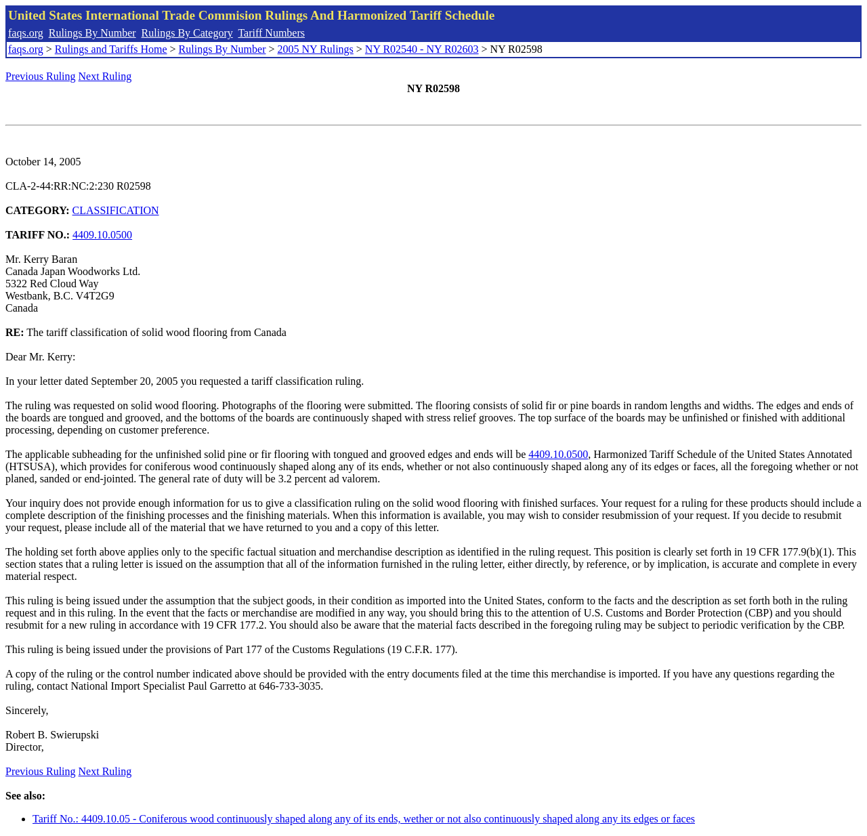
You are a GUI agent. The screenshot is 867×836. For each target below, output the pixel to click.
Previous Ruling (40, 76)
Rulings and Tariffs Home (111, 49)
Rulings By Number (92, 33)
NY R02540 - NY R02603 (422, 49)
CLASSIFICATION (115, 210)
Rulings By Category (187, 33)
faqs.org (25, 33)
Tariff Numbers (271, 33)
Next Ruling (105, 76)
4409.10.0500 (102, 235)
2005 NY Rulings (316, 49)
